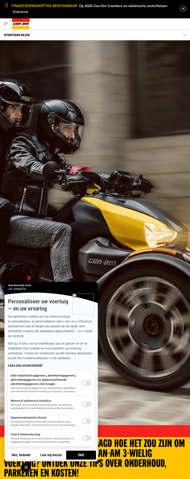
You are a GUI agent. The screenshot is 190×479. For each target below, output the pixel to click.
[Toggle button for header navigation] (6, 23)
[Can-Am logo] (21, 23)
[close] (183, 8)
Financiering (20, 11)
